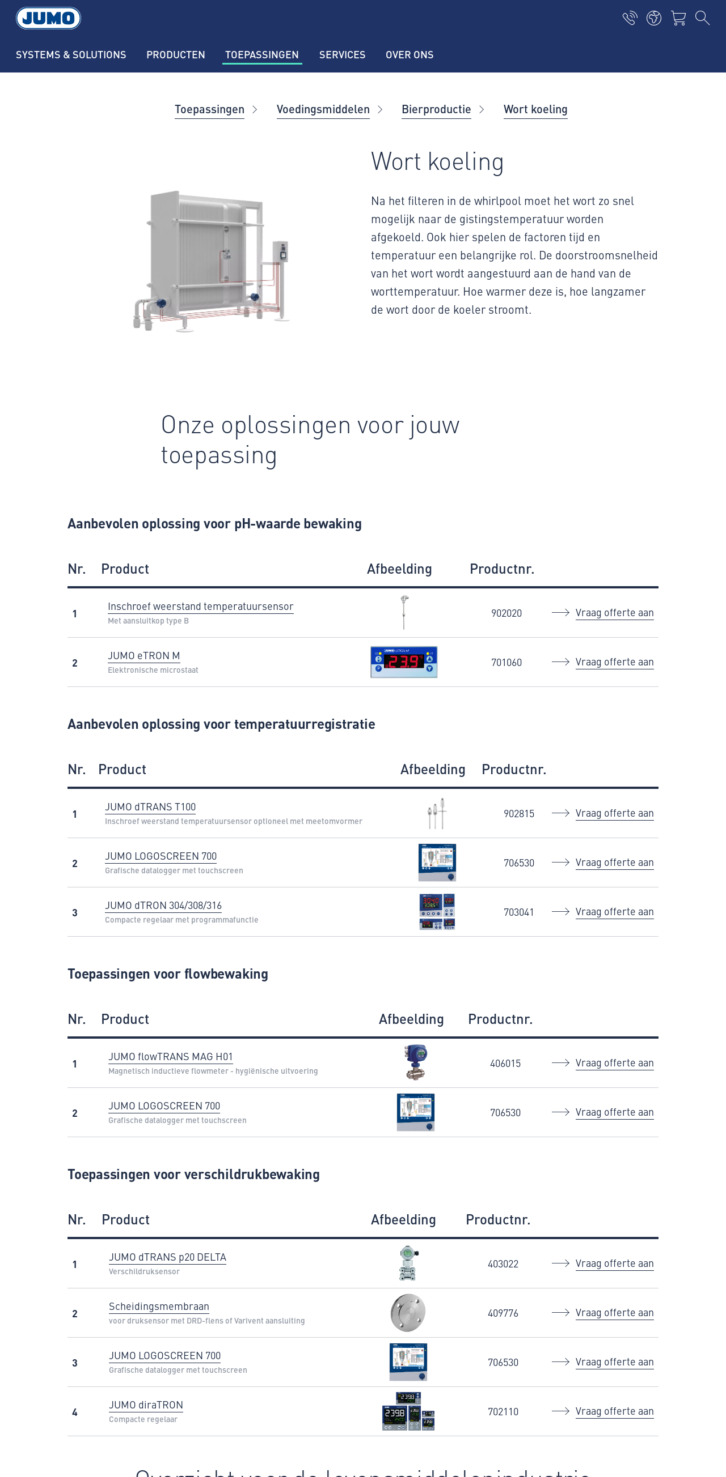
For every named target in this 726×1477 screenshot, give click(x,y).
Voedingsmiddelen (323, 108)
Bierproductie (436, 108)
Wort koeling (536, 108)
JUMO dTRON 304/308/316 (163, 905)
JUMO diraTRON (146, 1404)
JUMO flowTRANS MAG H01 (170, 1056)
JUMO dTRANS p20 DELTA (167, 1256)
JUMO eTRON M (144, 655)
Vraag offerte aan (615, 612)
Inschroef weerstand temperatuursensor (201, 606)
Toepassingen (209, 108)
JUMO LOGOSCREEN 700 (161, 855)
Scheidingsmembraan (159, 1306)
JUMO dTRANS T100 (150, 806)
